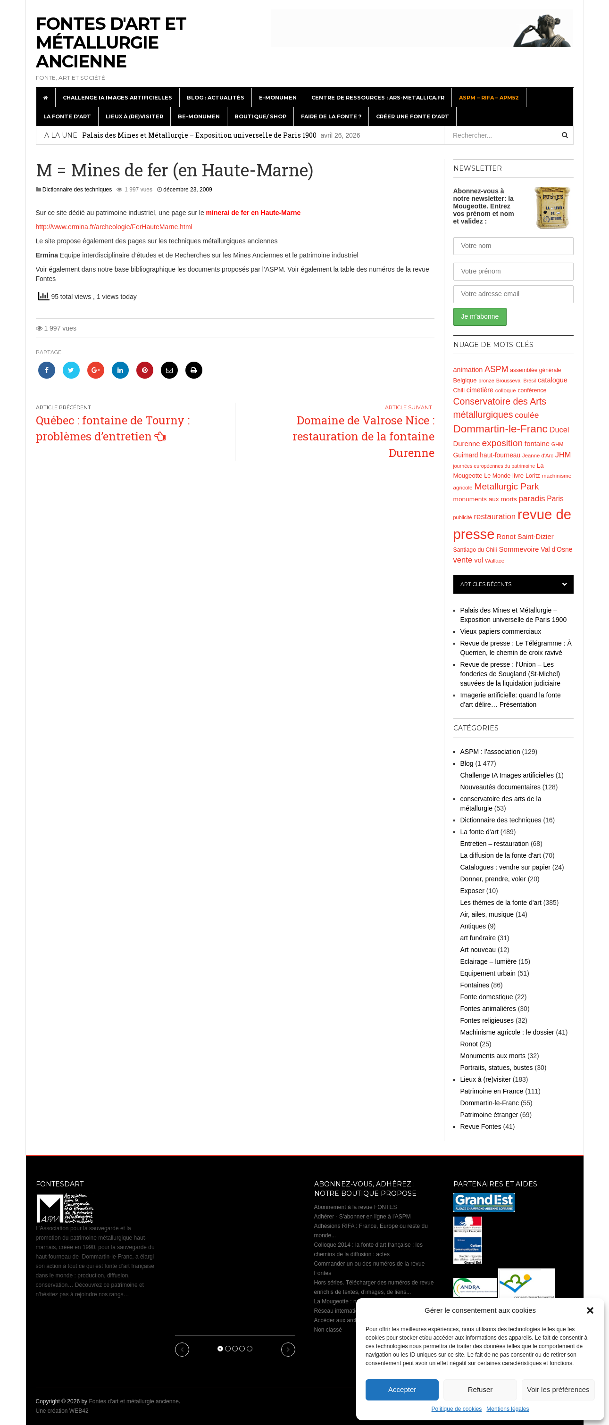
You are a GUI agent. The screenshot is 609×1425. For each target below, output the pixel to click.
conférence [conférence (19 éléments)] (531, 390)
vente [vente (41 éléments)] (463, 559)
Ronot (469, 1044)
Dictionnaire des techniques (77, 189)
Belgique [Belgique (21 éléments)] (465, 380)
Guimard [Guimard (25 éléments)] (465, 455)
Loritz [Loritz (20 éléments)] (533, 475)
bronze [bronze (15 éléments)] (486, 380)
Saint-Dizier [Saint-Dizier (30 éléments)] (535, 536)
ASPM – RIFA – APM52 (489, 97)
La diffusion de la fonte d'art (500, 855)
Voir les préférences (558, 1389)
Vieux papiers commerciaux (501, 631)
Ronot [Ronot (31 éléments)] (505, 536)
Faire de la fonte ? (331, 116)
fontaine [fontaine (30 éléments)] (537, 443)
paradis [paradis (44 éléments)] (532, 498)
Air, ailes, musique (487, 914)
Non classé (328, 1329)
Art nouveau (478, 949)
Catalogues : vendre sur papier (505, 867)
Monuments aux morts (493, 1056)
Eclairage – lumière (488, 961)
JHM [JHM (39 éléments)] (563, 454)
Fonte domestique (486, 997)
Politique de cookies (457, 1409)
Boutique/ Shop (260, 116)
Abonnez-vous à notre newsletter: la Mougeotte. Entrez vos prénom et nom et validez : (483, 206)
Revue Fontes (480, 1126)
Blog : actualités (215, 97)
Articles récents (485, 584)
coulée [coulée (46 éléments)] (527, 415)
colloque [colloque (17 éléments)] (505, 390)
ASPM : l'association (490, 751)
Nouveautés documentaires (500, 787)
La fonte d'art (479, 832)
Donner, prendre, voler (493, 879)
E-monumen (278, 97)
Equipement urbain (488, 973)
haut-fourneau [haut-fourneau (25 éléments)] (500, 455)
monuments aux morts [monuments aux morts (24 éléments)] (485, 499)
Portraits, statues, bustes (496, 1067)
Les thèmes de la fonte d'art (501, 902)
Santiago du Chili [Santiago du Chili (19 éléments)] (475, 550)
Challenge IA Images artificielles (117, 97)
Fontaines (474, 985)
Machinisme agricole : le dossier (507, 1032)
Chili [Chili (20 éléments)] (459, 390)
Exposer (472, 891)
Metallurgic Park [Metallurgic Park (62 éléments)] (507, 486)
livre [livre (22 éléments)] (518, 475)
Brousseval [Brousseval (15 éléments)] (509, 380)
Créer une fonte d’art (412, 116)
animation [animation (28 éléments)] (468, 369)
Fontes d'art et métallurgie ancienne (111, 42)
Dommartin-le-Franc (489, 1103)
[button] (590, 1310)
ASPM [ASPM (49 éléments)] (496, 369)
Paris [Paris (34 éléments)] (555, 499)
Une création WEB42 (62, 1411)
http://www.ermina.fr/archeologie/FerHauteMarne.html (114, 227)
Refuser (480, 1389)
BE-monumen (199, 116)
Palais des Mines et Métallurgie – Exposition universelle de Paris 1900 (199, 135)
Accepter (402, 1389)
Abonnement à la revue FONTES (355, 1207)
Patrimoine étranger (489, 1114)
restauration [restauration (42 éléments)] (495, 516)
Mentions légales (507, 1409)
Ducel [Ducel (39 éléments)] (559, 429)
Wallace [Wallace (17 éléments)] (494, 560)
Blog (467, 763)
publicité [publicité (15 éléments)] (462, 517)
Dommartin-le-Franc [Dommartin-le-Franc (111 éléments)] (500, 429)
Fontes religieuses (487, 1020)
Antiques (473, 926)
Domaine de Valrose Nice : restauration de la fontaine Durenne (363, 436)
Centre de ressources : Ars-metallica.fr (377, 97)
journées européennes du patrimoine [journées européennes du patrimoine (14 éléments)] (494, 466)
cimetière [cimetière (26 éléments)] (480, 390)
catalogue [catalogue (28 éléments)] (552, 380)
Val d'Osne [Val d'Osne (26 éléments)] (556, 549)
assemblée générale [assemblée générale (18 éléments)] (535, 370)
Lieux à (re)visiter (134, 116)
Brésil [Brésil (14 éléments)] (530, 380)
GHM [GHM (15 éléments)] (557, 444)
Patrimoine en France (492, 1091)
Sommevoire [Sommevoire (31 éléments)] (519, 549)
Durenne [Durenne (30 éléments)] (466, 443)
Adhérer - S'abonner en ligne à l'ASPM (362, 1216)
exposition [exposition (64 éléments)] (502, 443)
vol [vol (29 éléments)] (478, 560)
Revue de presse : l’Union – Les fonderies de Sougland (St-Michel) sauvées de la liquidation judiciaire (510, 674)
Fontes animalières (488, 1008)
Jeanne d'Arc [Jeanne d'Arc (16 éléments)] (537, 455)
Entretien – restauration (494, 843)
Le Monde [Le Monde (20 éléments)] (497, 475)
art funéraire (478, 938)
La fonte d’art (67, 116)
